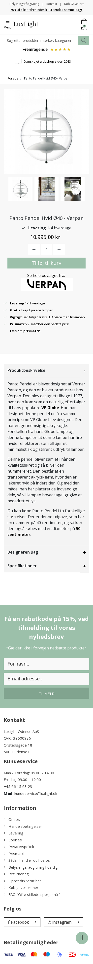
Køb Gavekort (74, 4)
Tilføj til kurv (46, 263)
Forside (13, 78)
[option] (20, 189)
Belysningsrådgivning (24, 4)
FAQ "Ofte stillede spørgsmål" (32, 894)
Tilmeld (47, 693)
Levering (13, 832)
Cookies (13, 839)
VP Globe (50, 407)
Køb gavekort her (21, 887)
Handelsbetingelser (23, 826)
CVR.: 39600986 (17, 738)
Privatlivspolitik (19, 846)
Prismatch (15, 853)
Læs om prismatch (25, 331)
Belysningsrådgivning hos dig (31, 867)
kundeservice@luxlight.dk (35, 793)
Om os (12, 819)
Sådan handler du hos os (27, 860)
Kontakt (51, 4)
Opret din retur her (22, 880)
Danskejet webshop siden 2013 (47, 61)
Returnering (16, 873)
